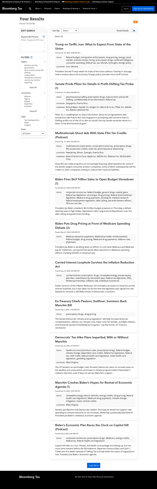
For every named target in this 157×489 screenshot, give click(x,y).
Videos (57, 9)
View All (33, 87)
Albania (27, 96)
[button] (17, 2)
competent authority (32, 77)
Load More (94, 465)
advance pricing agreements (30, 66)
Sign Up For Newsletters (143, 9)
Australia (28, 106)
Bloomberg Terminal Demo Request (47, 2)
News (38, 9)
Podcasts (47, 9)
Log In (126, 9)
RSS (135, 22)
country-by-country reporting (32, 81)
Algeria (27, 99)
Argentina (28, 104)
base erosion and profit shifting (33, 71)
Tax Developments (31, 120)
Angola (27, 101)
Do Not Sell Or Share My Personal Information (94, 477)
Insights (27, 125)
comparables (29, 75)
